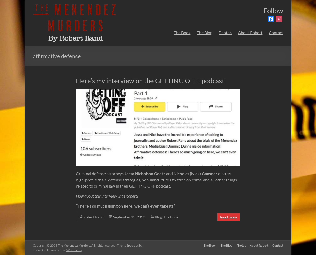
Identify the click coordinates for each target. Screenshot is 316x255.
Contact (276, 32)
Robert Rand (93, 217)
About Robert (250, 32)
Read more (228, 217)
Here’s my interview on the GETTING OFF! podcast (150, 80)
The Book (182, 32)
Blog (158, 217)
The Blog (204, 32)
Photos (225, 32)
